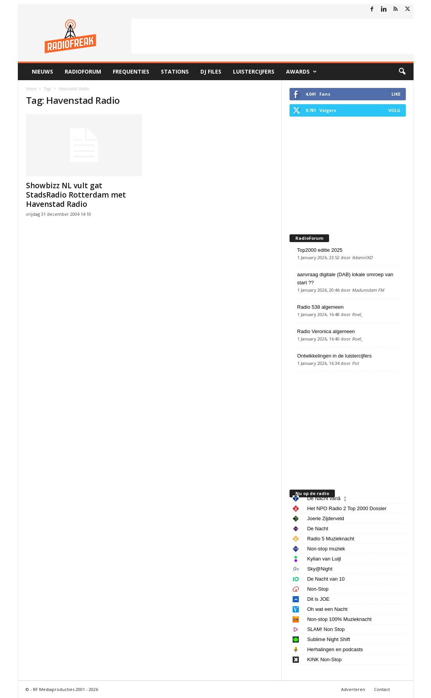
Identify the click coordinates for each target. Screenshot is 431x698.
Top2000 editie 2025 (320, 250)
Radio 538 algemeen (320, 307)
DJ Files (210, 71)
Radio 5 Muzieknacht (330, 539)
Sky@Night (319, 569)
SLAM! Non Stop (326, 629)
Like (395, 94)
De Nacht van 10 (326, 579)
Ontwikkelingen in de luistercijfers (334, 356)
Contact (382, 689)
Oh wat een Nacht (327, 609)
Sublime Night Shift (328, 639)
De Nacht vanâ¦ (326, 498)
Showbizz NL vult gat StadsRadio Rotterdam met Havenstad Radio (76, 195)
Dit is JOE (318, 599)
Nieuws (42, 71)
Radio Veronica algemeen (326, 331)
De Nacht (317, 528)
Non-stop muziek (326, 549)
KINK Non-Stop (324, 659)
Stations (175, 71)
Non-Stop (317, 589)
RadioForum (83, 71)
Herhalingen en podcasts (335, 649)
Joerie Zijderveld (325, 518)
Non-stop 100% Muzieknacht (339, 619)
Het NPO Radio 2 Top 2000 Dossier (346, 508)
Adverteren (353, 689)
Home (31, 88)
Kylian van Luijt (324, 559)
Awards (301, 71)
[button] (401, 71)
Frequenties (131, 71)
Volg (394, 110)
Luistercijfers (253, 71)
